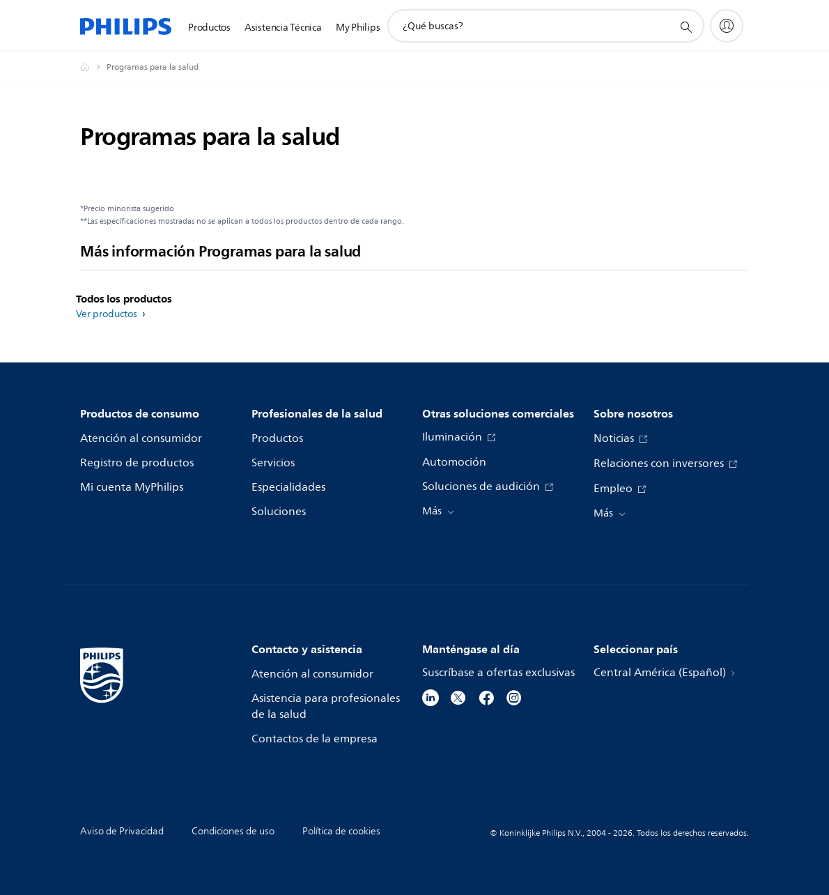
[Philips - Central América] (93, 67)
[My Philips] (726, 26)
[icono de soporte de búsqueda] (685, 26)
